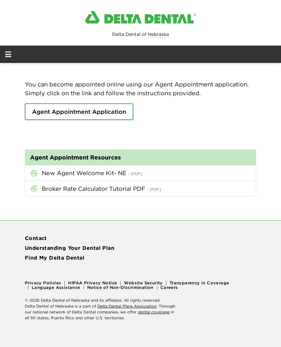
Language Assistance (56, 287)
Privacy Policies (43, 283)
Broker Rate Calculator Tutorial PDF (93, 188)
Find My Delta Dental (54, 257)
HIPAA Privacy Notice (92, 283)
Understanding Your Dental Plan (69, 248)
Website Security (143, 283)
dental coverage (154, 311)
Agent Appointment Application (79, 111)
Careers (169, 287)
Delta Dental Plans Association (127, 306)
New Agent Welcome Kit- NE (84, 173)
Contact (36, 238)
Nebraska (158, 34)
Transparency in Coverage (199, 283)
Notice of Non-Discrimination (120, 287)
